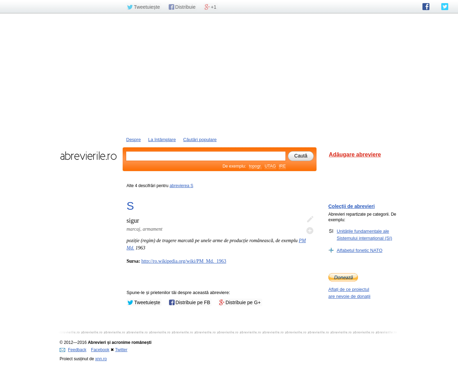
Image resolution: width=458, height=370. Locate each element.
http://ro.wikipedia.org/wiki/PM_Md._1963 (183, 261)
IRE (282, 166)
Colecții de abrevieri (351, 206)
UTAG (270, 166)
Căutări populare (199, 139)
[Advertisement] (229, 74)
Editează (309, 219)
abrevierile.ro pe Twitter (444, 6)
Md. (130, 247)
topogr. (255, 166)
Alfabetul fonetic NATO (359, 250)
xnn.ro (101, 358)
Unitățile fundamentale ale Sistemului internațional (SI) (364, 234)
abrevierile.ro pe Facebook (425, 6)
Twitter (121, 349)
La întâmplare (162, 139)
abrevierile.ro (88, 155)
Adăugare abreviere (355, 154)
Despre (133, 139)
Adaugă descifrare (309, 230)
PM (302, 240)
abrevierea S (181, 185)
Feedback (73, 349)
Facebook (100, 349)
